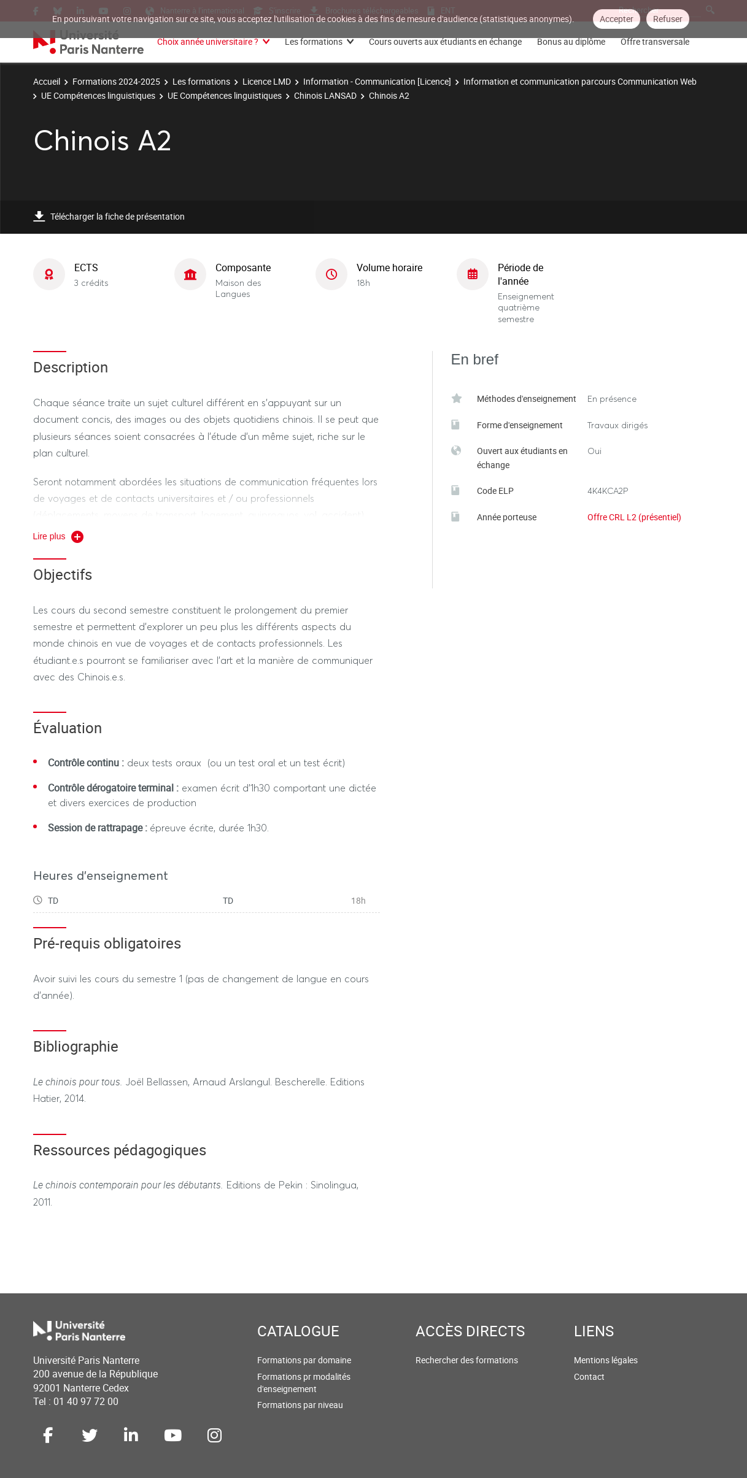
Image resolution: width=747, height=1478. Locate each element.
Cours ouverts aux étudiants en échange (445, 41)
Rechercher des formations (467, 1360)
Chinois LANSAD (325, 95)
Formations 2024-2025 (116, 81)
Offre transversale (655, 41)
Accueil (46, 81)
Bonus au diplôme (571, 41)
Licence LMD (266, 81)
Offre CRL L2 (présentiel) (634, 517)
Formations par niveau (300, 1405)
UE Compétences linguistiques (98, 95)
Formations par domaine (304, 1360)
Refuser (668, 19)
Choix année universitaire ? (207, 41)
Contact (589, 1376)
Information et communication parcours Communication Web (580, 81)
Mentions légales (606, 1360)
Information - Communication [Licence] (377, 81)
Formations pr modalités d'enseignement (303, 1383)
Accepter (616, 19)
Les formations (314, 41)
